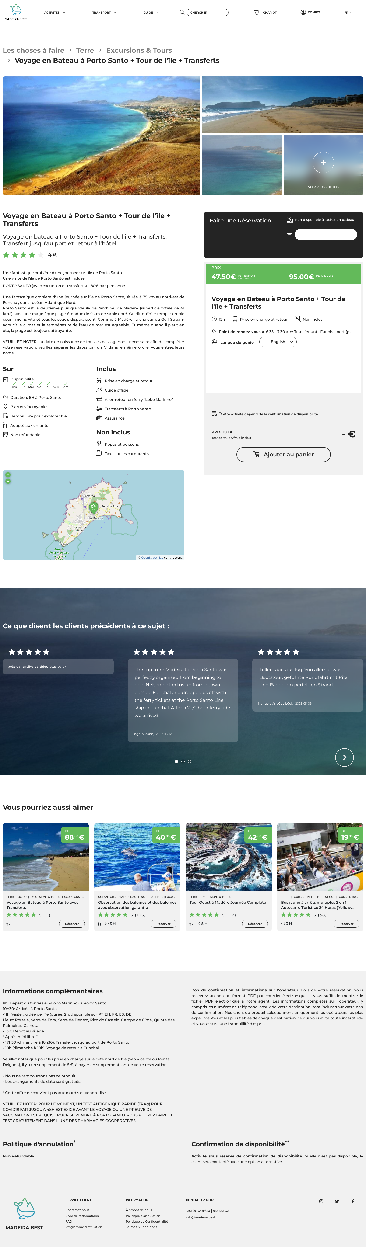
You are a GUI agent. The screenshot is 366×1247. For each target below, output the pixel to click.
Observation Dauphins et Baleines (136, 897)
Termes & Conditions (141, 1227)
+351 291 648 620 (198, 1210)
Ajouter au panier (283, 454)
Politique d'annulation (143, 1216)
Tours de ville (303, 897)
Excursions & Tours (139, 50)
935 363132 (221, 1210)
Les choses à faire (33, 50)
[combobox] (278, 342)
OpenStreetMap (152, 557)
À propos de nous (139, 1210)
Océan (23, 897)
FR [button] (346, 12)
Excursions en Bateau (79, 897)
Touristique (326, 897)
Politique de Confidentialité (147, 1221)
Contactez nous (77, 1210)
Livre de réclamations (82, 1216)
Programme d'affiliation (84, 1227)
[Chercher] (208, 12)
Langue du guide (232, 342)
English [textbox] (278, 342)
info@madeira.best (200, 1217)
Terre (85, 50)
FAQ (69, 1221)
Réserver (72, 924)
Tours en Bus (347, 897)
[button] (64, 12)
